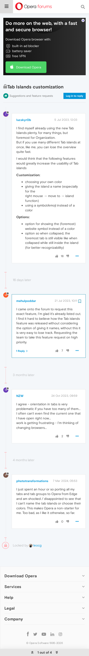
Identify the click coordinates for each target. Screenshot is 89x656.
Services (12, 573)
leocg (35, 532)
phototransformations (32, 468)
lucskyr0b (23, 106)
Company (13, 605)
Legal (9, 595)
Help (8, 584)
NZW (19, 382)
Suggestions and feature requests (31, 82)
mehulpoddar (26, 287)
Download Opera (28, 54)
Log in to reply (74, 82)
